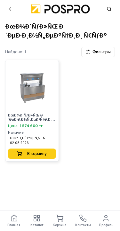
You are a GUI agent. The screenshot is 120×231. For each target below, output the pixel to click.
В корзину (32, 153)
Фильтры (98, 52)
